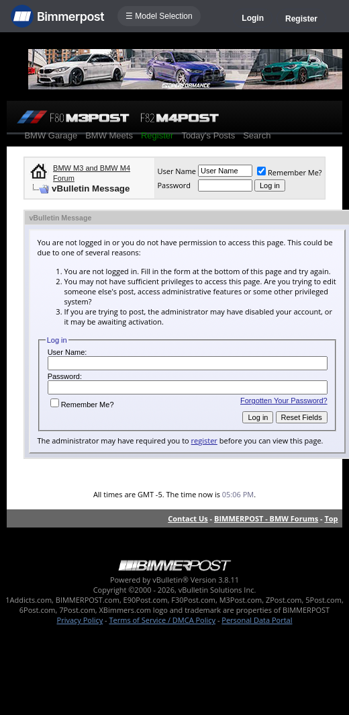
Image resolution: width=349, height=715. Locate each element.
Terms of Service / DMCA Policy (162, 620)
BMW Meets (109, 135)
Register (301, 19)
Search (256, 135)
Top (331, 518)
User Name (176, 171)
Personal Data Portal (256, 620)
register (204, 440)
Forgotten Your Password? (284, 400)
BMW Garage (50, 135)
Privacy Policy (80, 620)
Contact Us (188, 518)
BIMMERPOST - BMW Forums (266, 518)
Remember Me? (289, 172)
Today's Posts (208, 135)
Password (174, 185)
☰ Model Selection (159, 16)
